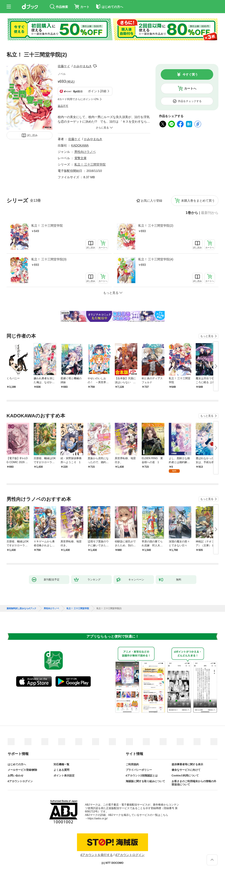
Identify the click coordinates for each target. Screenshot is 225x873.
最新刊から (209, 213)
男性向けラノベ (85, 151)
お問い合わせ (15, 775)
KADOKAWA (80, 145)
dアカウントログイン (20, 781)
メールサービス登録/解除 (22, 769)
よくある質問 (61, 769)
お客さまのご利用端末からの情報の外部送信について (194, 783)
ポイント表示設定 (64, 775)
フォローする (95, 66)
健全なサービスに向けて (186, 769)
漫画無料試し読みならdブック (21, 608)
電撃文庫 (80, 158)
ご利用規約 (132, 764)
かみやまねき (82, 66)
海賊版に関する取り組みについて (145, 781)
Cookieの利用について (185, 775)
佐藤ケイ (64, 66)
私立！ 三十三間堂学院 (47, 225)
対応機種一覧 (61, 764)
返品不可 (63, 106)
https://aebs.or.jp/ (98, 818)
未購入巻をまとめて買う (198, 200)
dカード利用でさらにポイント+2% (78, 99)
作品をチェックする (190, 101)
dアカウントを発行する (96, 855)
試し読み (32, 135)
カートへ (190, 88)
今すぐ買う (190, 74)
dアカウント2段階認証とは (142, 775)
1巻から (192, 213)
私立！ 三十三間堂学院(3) (48, 259)
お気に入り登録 (151, 200)
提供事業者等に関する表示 (187, 764)
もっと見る (206, 336)
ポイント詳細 (97, 91)
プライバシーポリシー (139, 769)
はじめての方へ (17, 764)
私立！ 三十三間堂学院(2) (155, 225)
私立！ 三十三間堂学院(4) (155, 259)
